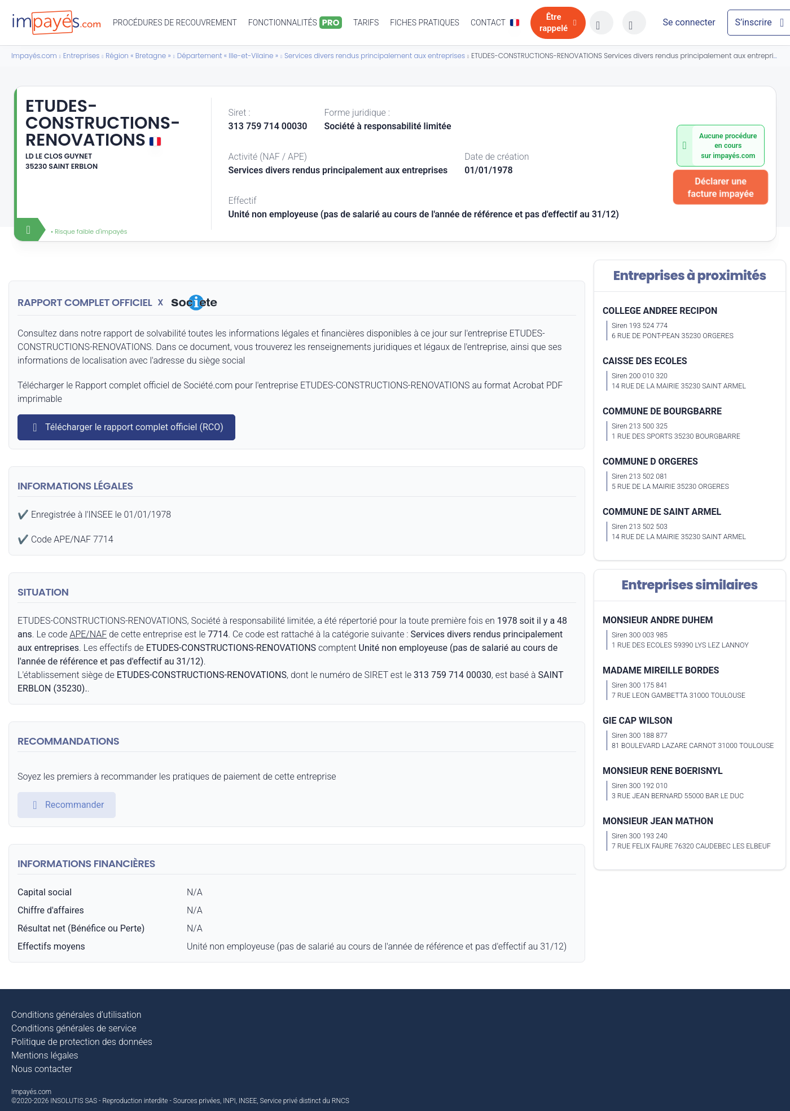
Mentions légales (44, 1055)
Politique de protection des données (81, 1041)
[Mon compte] (689, 22)
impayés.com (734, 155)
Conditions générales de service (74, 1028)
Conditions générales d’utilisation (76, 1014)
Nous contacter (41, 1069)
